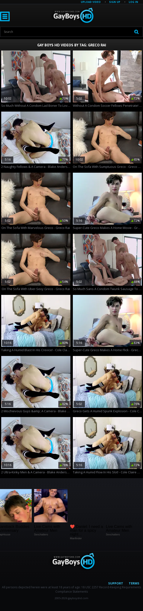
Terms (134, 583)
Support (115, 583)
